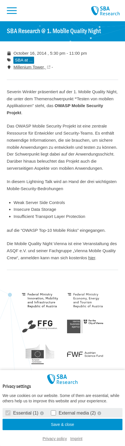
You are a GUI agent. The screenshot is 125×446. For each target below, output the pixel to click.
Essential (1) (22, 413)
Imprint (76, 438)
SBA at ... (24, 60)
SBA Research (105, 11)
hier (91, 257)
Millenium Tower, (29, 67)
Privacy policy (55, 438)
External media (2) (74, 413)
